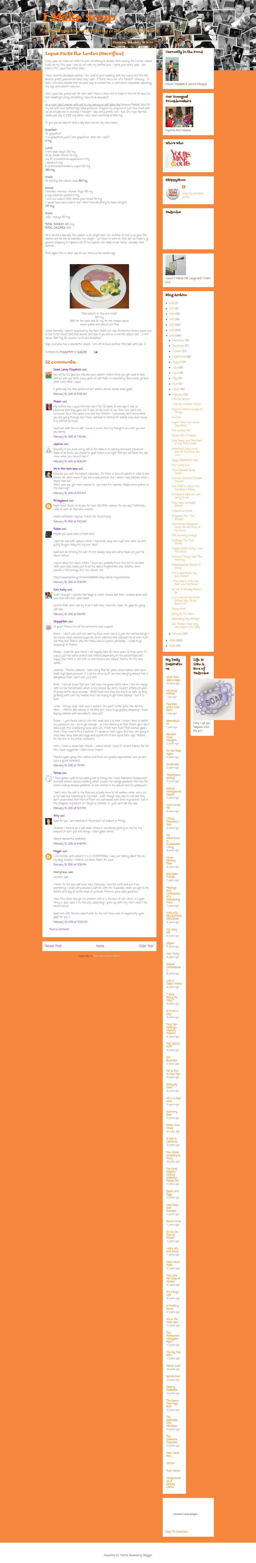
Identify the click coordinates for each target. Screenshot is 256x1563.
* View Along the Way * (172, 998)
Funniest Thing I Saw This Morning (187, 558)
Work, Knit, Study (173, 1127)
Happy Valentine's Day (185, 460)
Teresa (57, 773)
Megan (57, 851)
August (177, 362)
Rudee (57, 529)
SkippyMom (60, 622)
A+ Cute (176, 418)
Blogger (147, 1555)
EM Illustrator (171, 1059)
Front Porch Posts (173, 1263)
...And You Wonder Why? (186, 404)
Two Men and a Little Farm (173, 707)
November (179, 346)
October (177, 351)
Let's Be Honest (181, 399)
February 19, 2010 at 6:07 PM (69, 808)
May (175, 378)
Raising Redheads (171, 1388)
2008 (172, 646)
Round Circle (173, 1222)
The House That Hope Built (172, 1404)
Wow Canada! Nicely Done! (183, 471)
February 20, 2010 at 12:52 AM (70, 922)
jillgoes (170, 943)
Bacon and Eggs (172, 1193)
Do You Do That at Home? (172, 1235)
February (178, 395)
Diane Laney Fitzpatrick (67, 370)
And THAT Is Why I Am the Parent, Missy (185, 488)
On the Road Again (173, 752)
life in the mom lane (65, 469)
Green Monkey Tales (170, 861)
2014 (172, 314)
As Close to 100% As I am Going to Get (186, 496)
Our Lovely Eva (180, 465)
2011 (172, 330)
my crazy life (171, 931)
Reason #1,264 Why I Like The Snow (187, 550)
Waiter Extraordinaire (173, 967)
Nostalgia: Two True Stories (183, 542)
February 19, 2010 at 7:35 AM (69, 437)
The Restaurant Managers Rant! (172, 1337)
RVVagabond (60, 501)
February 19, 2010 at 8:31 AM (69, 493)
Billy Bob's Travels (172, 875)
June (176, 373)
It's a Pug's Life (172, 1293)
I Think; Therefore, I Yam (172, 822)
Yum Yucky (59, 590)
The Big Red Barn (173, 1353)
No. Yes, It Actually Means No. (186, 591)
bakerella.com (172, 722)
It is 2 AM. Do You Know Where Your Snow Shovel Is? (186, 601)
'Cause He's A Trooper (184, 436)
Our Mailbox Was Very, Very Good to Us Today (186, 625)
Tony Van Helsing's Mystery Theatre (171, 1029)
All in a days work (173, 1100)
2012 (172, 325)
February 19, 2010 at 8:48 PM (69, 844)
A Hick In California (171, 1140)
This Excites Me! (181, 431)
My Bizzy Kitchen (171, 692)
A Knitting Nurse (172, 1307)
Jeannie (58, 444)
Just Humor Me (173, 806)
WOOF (170, 1464)
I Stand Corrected (182, 511)
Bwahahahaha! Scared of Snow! (186, 566)
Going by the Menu (183, 614)
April (176, 384)
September (179, 357)
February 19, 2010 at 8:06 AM (69, 462)
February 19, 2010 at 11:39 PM (69, 865)
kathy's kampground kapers (173, 792)
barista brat (173, 1377)
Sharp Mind (178, 609)
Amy (56, 816)
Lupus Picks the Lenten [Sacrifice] (186, 424)
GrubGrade (172, 765)
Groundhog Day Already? (186, 619)
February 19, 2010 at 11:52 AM (69, 522)
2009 (172, 641)
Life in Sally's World (173, 982)
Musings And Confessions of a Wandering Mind (173, 895)
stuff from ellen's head (173, 679)
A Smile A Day (172, 1012)
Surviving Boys (172, 1113)
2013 (172, 319)
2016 (172, 303)
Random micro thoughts (171, 737)
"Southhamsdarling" (173, 776)
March (177, 389)
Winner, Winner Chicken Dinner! (187, 480)
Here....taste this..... (172, 1454)
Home (100, 946)
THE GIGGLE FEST (173, 1045)
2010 (172, 336)
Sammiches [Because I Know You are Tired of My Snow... (186, 527)
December (179, 341)
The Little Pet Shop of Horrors (173, 1279)
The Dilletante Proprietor (172, 1440)
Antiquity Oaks (171, 1086)
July (175, 368)
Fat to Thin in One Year (173, 1072)
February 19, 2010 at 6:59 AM (70, 394)
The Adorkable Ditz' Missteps (172, 1421)
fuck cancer (173, 1471)
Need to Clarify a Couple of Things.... (187, 411)
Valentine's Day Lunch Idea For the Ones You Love (186, 452)
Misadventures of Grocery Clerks (173, 1482)
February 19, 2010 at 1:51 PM (69, 766)
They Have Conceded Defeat (183, 504)
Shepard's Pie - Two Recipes (183, 517)
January (178, 634)
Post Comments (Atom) (107, 956)
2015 (172, 309)
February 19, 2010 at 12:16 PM (69, 582)
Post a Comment (59, 930)
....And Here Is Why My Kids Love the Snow (185, 583)
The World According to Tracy (173, 1156)
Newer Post (53, 946)
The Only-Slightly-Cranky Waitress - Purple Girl (172, 1175)
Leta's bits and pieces (172, 1250)
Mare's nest (173, 1366)
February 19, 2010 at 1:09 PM (69, 614)
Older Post (146, 946)
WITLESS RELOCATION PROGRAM (173, 916)
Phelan (57, 402)
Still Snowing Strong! (184, 536)
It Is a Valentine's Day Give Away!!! (184, 574)
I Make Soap (79, 18)
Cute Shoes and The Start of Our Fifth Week (187, 442)
